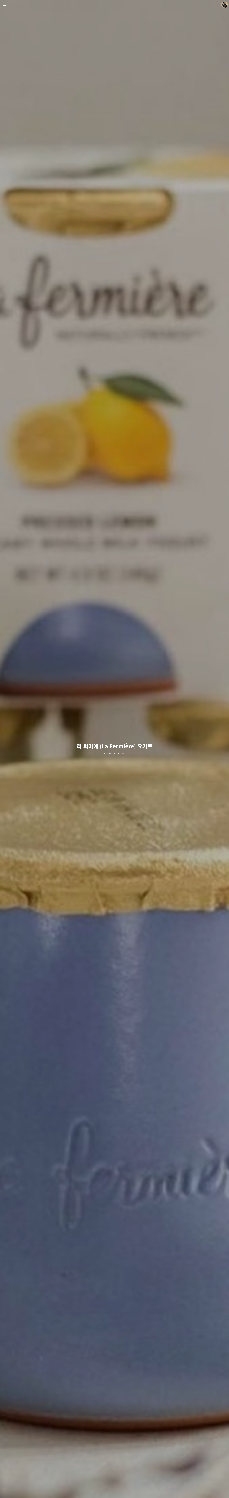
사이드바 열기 (4, 4)
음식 (123, 753)
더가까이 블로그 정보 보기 (224, 4)
